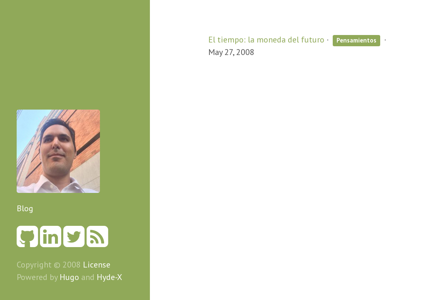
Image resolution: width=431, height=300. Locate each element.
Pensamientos (356, 40)
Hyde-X (109, 277)
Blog (25, 208)
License (96, 264)
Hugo (69, 277)
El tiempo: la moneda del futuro (266, 39)
